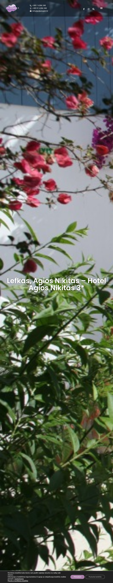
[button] (101, 8)
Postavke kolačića (95, 577)
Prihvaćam (77, 577)
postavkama (19, 579)
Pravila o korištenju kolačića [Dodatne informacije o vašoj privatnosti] (18, 581)
